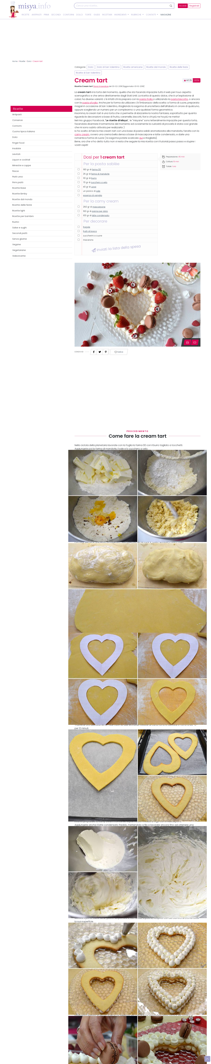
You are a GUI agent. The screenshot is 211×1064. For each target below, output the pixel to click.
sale (98, 191)
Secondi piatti (19, 233)
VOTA (196, 80)
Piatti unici (17, 176)
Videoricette (19, 256)
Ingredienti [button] (120, 14)
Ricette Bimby (19, 193)
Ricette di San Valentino (88, 73)
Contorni (68, 14)
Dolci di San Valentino (108, 67)
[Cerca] (121, 6)
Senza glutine (19, 239)
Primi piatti (17, 182)
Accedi (182, 6)
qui (141, 138)
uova (93, 187)
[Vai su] (207, 1059)
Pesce (15, 171)
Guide (97, 14)
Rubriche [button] (136, 14)
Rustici (15, 222)
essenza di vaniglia (92, 195)
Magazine (166, 14)
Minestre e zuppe (21, 165)
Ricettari (107, 14)
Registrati (194, 6)
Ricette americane (133, 67)
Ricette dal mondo (22, 199)
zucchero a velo (99, 182)
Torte (88, 14)
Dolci (79, 14)
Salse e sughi (19, 227)
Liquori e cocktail (21, 159)
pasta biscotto (179, 99)
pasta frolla (146, 99)
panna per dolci (100, 211)
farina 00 (96, 169)
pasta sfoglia (90, 102)
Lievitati (16, 154)
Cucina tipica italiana (23, 131)
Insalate (16, 148)
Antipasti (36, 14)
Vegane (16, 244)
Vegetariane (19, 250)
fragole (86, 227)
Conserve (17, 120)
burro (94, 178)
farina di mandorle (100, 174)
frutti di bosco (90, 231)
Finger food (18, 143)
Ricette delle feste (22, 205)
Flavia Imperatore (101, 86)
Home (15, 61)
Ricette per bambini (23, 216)
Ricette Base (19, 188)
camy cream (82, 134)
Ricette (25, 14)
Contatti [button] (151, 14)
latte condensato (100, 215)
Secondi (56, 14)
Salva (119, 352)
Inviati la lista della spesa (116, 248)
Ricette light (18, 210)
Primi (46, 14)
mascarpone (98, 207)
